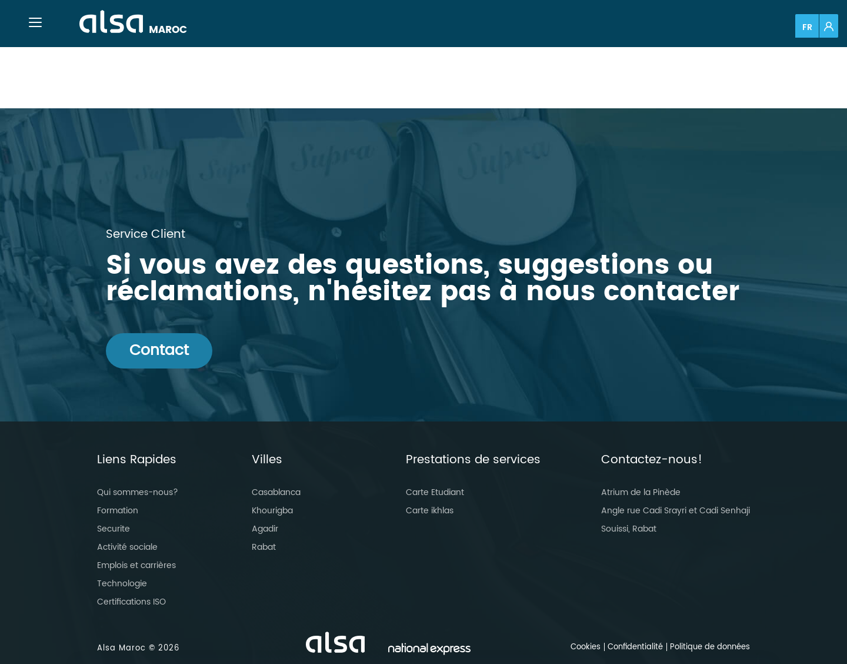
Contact (159, 350)
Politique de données (710, 647)
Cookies (586, 647)
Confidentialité (635, 647)
